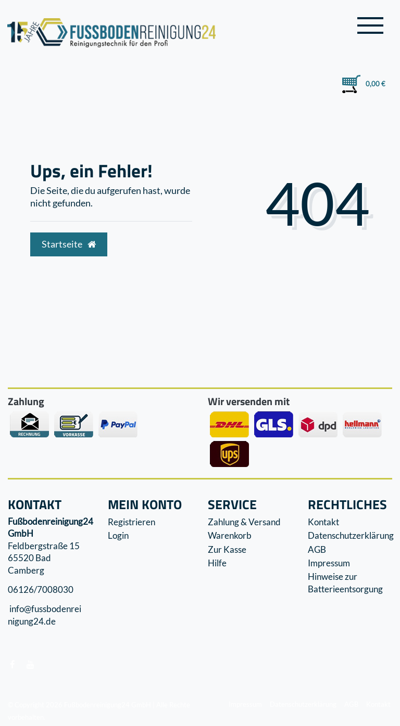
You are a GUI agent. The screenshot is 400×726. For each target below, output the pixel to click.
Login (118, 535)
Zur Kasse (227, 549)
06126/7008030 (40, 589)
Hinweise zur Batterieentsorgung (345, 582)
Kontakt (323, 521)
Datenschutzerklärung (351, 535)
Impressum (329, 563)
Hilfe (217, 563)
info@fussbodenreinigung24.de (44, 615)
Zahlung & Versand (244, 521)
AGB (317, 549)
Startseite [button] (69, 244)
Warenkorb (230, 535)
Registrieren (131, 521)
